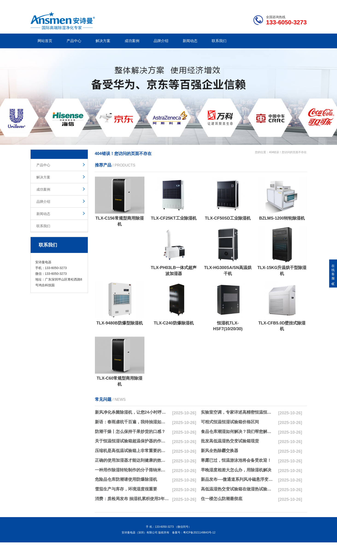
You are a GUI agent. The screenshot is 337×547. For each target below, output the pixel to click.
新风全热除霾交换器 (219, 450)
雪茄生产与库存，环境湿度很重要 (126, 489)
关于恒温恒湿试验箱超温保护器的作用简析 (132, 441)
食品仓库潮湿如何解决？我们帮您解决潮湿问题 (238, 431)
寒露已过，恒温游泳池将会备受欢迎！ (236, 460)
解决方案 (103, 41)
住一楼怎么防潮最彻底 (221, 498)
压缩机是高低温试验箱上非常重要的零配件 (132, 450)
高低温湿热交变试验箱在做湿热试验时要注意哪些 (238, 489)
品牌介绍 (161, 41)
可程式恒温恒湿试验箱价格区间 (230, 422)
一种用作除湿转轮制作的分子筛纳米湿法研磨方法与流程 (132, 470)
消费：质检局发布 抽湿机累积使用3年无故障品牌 (132, 498)
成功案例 (132, 41)
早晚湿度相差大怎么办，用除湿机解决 (236, 470)
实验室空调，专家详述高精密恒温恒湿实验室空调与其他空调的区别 (238, 412)
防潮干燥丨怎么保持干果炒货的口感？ (130, 431)
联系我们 (219, 41)
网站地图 (280, 3)
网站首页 (45, 41)
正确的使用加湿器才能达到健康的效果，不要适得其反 (132, 460)
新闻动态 (190, 41)
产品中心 (74, 41)
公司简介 (237, 3)
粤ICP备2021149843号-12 (199, 532)
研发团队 (258, 3)
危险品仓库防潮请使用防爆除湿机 (126, 479)
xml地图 (301, 3)
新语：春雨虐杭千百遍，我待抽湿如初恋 (132, 422)
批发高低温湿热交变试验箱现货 (230, 441)
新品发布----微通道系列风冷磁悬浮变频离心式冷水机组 (238, 479)
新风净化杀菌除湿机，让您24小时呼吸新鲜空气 (132, 412)
